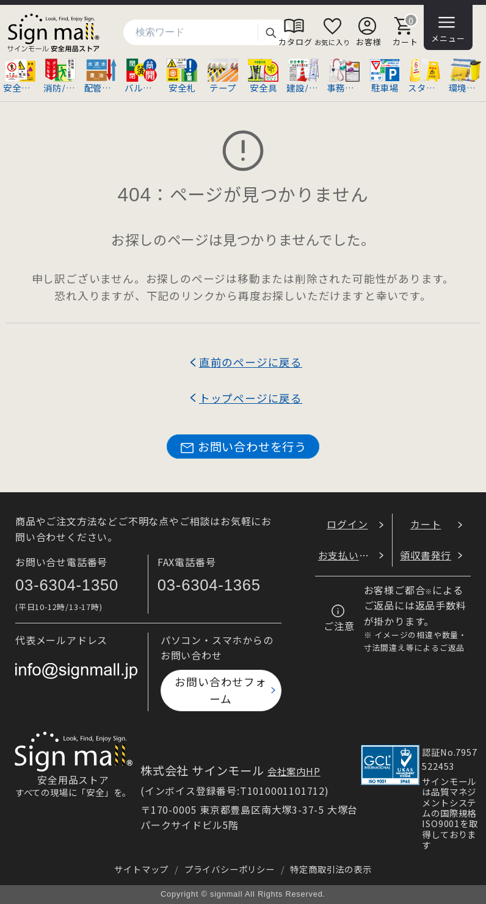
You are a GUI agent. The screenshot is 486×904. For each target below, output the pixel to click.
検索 (270, 32)
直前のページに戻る (250, 362)
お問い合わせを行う (243, 447)
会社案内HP (294, 771)
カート (425, 524)
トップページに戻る (250, 398)
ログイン (347, 524)
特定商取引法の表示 (330, 869)
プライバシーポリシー (229, 869)
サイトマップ (141, 869)
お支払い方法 (349, 555)
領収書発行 (425, 555)
